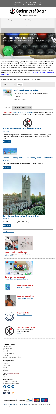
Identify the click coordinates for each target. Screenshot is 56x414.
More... (19, 333)
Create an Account (27, 2)
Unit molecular (25, 79)
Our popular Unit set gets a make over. (16, 279)
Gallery (5, 367)
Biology (10, 20)
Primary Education (28, 30)
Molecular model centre (13, 79)
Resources (17, 108)
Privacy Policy (46, 404)
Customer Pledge (8, 348)
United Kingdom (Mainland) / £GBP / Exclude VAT (28, 5)
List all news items (8, 232)
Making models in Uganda (25, 298)
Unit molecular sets (36, 79)
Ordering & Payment (9, 350)
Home (3, 79)
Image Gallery (26, 108)
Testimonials (7, 365)
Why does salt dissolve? (24, 287)
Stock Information (8, 353)
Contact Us (6, 364)
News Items (7, 108)
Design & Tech (28, 25)
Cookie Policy (6, 406)
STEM (10, 30)
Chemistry (28, 20)
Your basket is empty (30, 15)
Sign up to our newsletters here (22, 112)
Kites (45, 30)
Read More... (7, 142)
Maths (45, 25)
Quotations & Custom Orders (12, 357)
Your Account (7, 346)
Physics (45, 20)
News (4, 369)
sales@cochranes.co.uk (12, 383)
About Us (5, 362)
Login (34, 2)
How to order (9, 256)
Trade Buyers (7, 355)
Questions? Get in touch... (24, 315)
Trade (39, 2)
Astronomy (10, 25)
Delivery (5, 352)
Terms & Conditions (37, 404)
